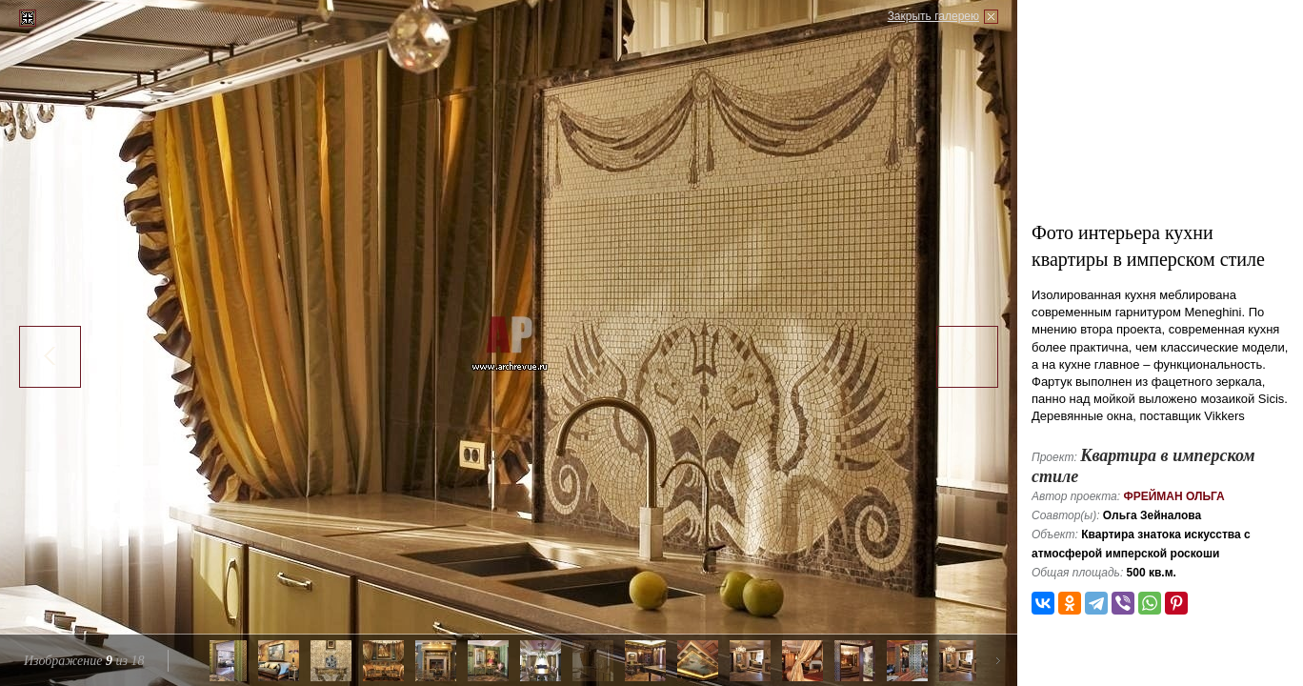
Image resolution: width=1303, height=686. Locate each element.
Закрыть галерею (933, 16)
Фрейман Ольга (1173, 496)
